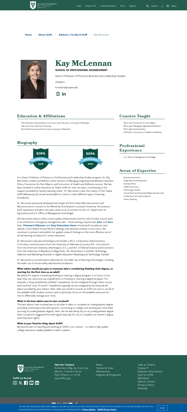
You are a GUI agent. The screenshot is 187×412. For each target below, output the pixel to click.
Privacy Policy (146, 385)
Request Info (91, 5)
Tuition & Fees (104, 368)
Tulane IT (143, 368)
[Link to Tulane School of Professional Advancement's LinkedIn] (37, 383)
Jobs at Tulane (146, 364)
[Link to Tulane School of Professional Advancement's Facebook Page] (26, 383)
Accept (162, 408)
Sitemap (143, 388)
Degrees (132, 5)
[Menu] (167, 6)
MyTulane (143, 378)
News (122, 5)
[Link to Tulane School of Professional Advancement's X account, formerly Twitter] (20, 383)
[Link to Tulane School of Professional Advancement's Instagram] (15, 383)
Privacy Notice (88, 409)
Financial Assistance (108, 5)
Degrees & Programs (108, 375)
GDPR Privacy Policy (107, 409)
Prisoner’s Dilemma (34, 225)
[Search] (152, 6)
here (99, 222)
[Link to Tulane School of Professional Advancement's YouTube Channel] (31, 382)
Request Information (150, 371)
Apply (79, 5)
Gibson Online (146, 381)
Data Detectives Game (63, 225)
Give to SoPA (145, 375)
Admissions (103, 371)
